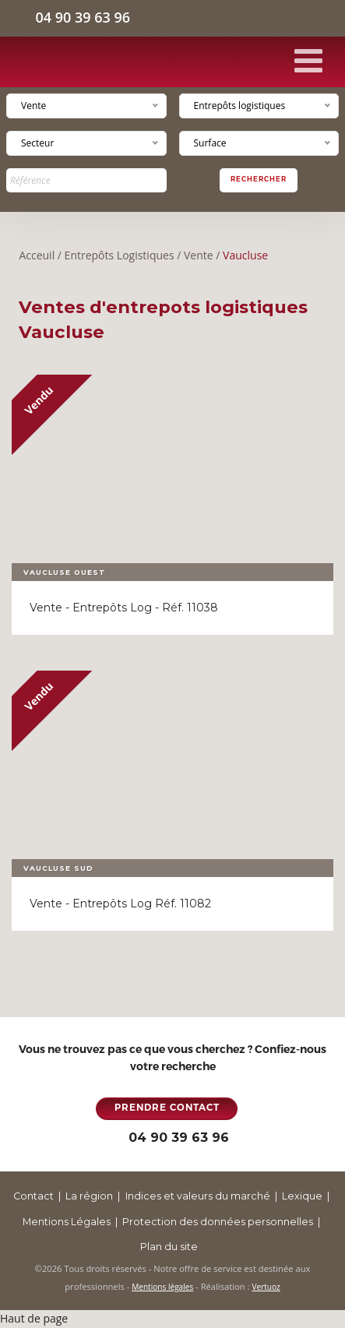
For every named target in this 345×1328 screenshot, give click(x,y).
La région (89, 1196)
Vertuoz (266, 1286)
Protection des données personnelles (217, 1222)
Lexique (302, 1196)
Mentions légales (162, 1286)
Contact (33, 1196)
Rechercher (259, 179)
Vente (198, 255)
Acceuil (37, 255)
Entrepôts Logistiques (119, 255)
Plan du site (169, 1246)
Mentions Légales (67, 1222)
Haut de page (34, 1318)
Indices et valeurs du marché (197, 1196)
